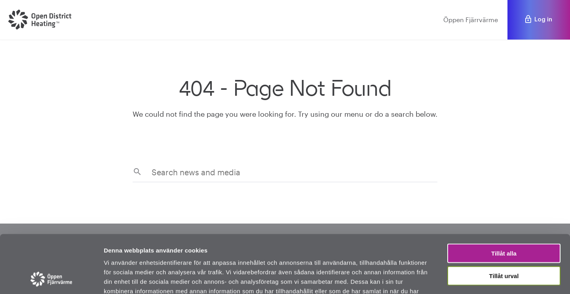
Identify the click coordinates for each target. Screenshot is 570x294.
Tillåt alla (504, 198)
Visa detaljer (430, 278)
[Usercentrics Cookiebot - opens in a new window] (51, 279)
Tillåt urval (504, 221)
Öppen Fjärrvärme (470, 19)
